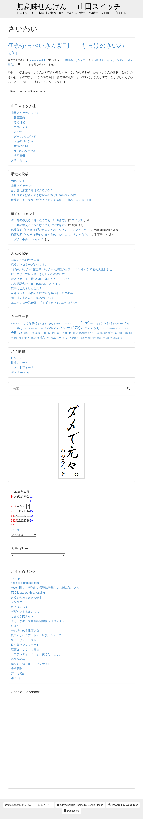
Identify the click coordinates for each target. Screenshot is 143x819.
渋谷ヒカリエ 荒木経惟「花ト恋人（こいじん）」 (43, 278)
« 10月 (15, 530)
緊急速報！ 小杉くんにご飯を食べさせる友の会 (42, 293)
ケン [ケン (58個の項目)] (106, 323)
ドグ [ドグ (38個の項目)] (48, 328)
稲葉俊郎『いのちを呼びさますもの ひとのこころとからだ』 (50, 229)
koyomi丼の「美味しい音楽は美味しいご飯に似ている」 (46, 587)
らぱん (15, 625)
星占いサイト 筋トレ (25, 640)
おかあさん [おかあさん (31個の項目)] (45, 323)
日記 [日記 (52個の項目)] (78, 332)
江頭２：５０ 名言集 (25, 649)
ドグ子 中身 (19, 239)
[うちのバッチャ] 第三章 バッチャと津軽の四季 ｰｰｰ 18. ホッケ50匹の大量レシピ (61, 269)
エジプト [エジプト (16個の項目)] (95, 324)
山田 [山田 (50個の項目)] (46, 332)
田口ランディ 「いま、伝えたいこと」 (38, 654)
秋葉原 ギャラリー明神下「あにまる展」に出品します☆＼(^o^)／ (53, 199)
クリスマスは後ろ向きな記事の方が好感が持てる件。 (45, 195)
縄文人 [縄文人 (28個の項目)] (56, 338)
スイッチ (77, 220)
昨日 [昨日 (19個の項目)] (95, 333)
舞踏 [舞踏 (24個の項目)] (76, 338)
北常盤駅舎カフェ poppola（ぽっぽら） (37, 283)
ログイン (16, 357)
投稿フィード (19, 362)
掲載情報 (19, 155)
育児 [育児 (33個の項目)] (66, 338)
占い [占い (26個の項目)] (36, 333)
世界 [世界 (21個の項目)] (119, 328)
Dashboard (71, 810)
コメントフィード (22, 367)
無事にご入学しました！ (26, 288)
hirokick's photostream (25, 582)
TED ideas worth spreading (28, 592)
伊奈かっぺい (124, 60)
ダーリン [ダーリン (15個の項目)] (39, 328)
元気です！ (18, 180)
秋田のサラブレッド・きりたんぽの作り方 (38, 274)
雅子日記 (16, 678)
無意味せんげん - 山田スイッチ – (71, 7)
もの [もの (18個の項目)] (57, 324)
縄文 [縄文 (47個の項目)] (45, 337)
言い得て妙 (18, 673)
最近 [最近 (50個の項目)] (113, 332)
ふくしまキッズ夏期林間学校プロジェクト (38, 621)
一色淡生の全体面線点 (25, 630)
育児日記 (19, 122)
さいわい (100, 60)
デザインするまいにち (25, 611)
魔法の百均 (21, 146)
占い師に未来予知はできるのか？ (32, 190)
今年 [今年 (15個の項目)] (127, 328)
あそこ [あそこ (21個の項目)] (20, 324)
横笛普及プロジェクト (25, 644)
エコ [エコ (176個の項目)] (80, 323)
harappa (16, 578)
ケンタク (16, 602)
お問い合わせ (19, 160)
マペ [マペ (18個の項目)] (112, 328)
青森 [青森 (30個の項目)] (101, 338)
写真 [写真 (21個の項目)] (27, 333)
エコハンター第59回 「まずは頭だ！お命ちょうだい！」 (48, 302)
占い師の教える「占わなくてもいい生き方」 (39, 220)
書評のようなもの (75, 60)
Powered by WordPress (123, 805)
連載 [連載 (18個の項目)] (84, 338)
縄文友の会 (18, 659)
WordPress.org (20, 372)
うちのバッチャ (23, 141)
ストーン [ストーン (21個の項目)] (28, 328)
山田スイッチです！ (23, 185)
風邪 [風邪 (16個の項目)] (109, 338)
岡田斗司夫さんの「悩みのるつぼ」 (33, 297)
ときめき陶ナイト (22, 616)
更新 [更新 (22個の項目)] (103, 333)
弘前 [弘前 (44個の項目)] (67, 332)
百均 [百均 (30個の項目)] (26, 338)
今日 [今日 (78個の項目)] (17, 332)
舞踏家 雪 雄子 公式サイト (30, 663)
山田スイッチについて (25, 112)
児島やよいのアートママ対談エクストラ (36, 635)
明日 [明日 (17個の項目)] (87, 333)
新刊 (10, 64)
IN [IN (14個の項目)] (13, 324)
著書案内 (19, 117)
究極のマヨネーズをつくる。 (29, 264)
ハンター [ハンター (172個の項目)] (67, 327)
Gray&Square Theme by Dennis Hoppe (80, 805)
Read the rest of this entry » (27, 91)
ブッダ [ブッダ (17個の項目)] (104, 328)
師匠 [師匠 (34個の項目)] (56, 333)
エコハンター (22, 126)
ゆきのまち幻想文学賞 (25, 259)
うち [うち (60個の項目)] (31, 323)
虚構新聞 (16, 668)
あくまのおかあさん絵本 (26, 597)
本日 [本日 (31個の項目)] (123, 333)
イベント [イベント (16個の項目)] (66, 324)
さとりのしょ (19, 606)
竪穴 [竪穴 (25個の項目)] (35, 338)
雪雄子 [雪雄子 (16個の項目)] (92, 338)
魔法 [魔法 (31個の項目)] (117, 338)
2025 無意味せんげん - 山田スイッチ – (29, 805)
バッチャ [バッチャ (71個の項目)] (90, 328)
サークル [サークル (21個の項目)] (118, 324)
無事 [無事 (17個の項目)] (17, 338)
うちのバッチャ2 (24, 150)
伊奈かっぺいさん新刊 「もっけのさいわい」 (66, 48)
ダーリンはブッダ (25, 136)
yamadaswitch (38, 60)
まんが (18, 131)
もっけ (110, 60)
